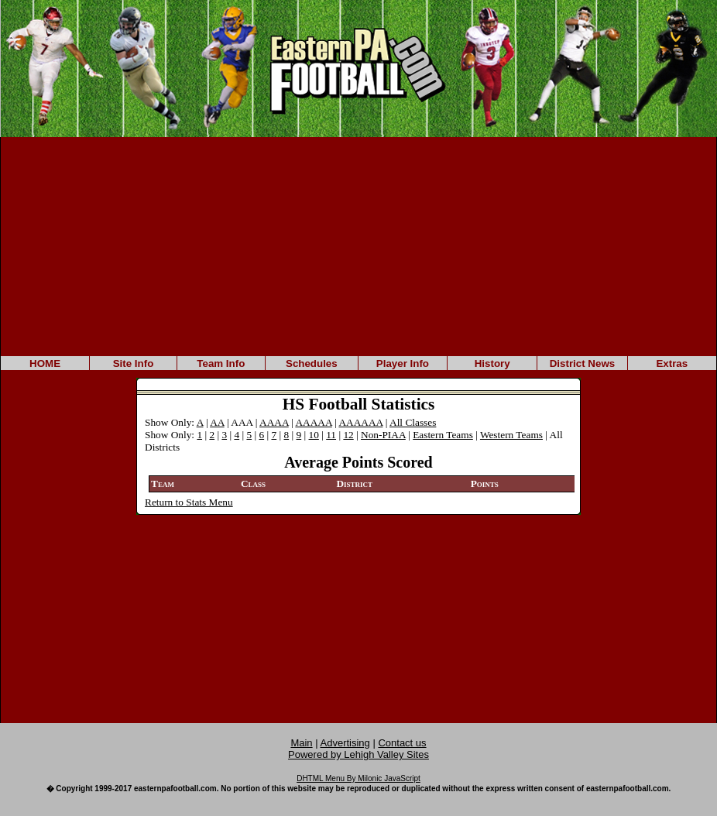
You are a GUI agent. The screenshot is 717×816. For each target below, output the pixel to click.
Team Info (221, 363)
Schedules (312, 363)
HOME (44, 363)
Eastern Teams (443, 435)
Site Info (133, 363)
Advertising (345, 743)
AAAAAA (360, 422)
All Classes (412, 422)
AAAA (274, 422)
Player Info (402, 363)
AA (217, 422)
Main (301, 743)
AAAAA (313, 422)
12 (348, 435)
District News (582, 363)
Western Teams (511, 435)
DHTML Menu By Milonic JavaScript (358, 778)
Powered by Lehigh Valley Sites (358, 754)
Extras (672, 363)
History (492, 363)
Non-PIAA (383, 435)
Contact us (402, 743)
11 (331, 435)
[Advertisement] (358, 245)
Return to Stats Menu (189, 502)
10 (314, 435)
